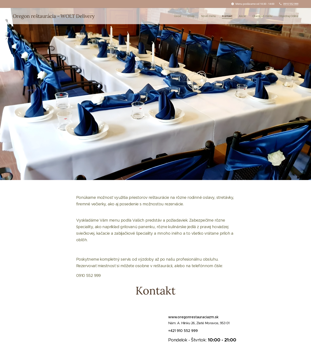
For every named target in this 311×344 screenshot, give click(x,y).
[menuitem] (172, 16)
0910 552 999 (290, 4)
